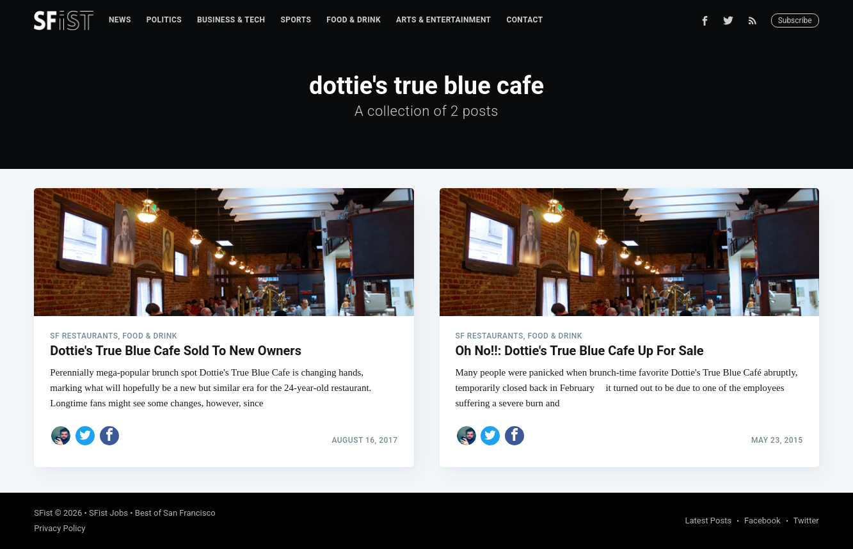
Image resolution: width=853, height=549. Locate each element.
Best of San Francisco (175, 513)
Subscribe (795, 20)
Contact (524, 19)
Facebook (762, 520)
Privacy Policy (59, 528)
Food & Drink (353, 19)
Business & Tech (231, 19)
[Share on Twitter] (85, 436)
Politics (164, 19)
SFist (43, 513)
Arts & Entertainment (443, 19)
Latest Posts (708, 520)
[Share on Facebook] (109, 436)
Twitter (806, 520)
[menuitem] (120, 20)
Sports (295, 19)
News (120, 19)
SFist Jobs (108, 513)
